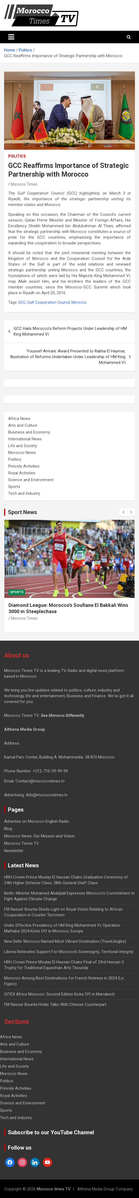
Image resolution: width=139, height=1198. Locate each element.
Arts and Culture (22, 425)
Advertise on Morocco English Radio (36, 821)
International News (25, 439)
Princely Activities (24, 466)
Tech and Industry (24, 493)
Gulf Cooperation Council (48, 302)
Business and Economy (29, 432)
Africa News (19, 418)
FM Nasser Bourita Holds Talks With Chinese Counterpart (55, 1004)
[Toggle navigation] (11, 37)
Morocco (78, 302)
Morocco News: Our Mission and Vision (39, 836)
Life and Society (22, 445)
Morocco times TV (54, 1189)
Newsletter (13, 850)
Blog (8, 828)
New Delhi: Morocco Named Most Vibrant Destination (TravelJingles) (65, 941)
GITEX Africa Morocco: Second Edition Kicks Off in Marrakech (59, 994)
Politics (17, 156)
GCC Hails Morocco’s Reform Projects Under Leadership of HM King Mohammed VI (70, 331)
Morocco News (22, 452)
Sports (14, 486)
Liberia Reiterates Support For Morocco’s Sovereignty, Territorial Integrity (69, 951)
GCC (22, 302)
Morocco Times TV (21, 843)
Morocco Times (24, 184)
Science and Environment (30, 479)
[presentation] (123, 512)
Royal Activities (21, 473)
